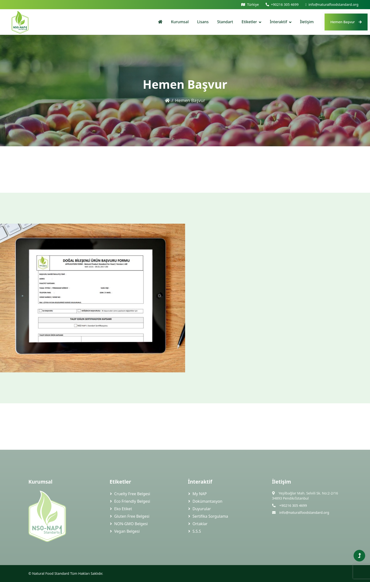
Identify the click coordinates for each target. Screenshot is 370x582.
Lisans (203, 21)
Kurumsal (180, 21)
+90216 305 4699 (285, 4)
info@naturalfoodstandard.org (333, 4)
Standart (225, 21)
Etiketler (249, 21)
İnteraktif (278, 21)
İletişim (307, 21)
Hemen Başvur (346, 22)
